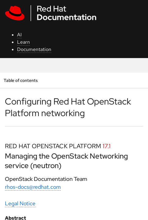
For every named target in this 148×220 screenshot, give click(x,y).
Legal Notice (20, 203)
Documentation (34, 49)
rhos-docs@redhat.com (33, 186)
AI (19, 34)
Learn (23, 42)
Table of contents (20, 80)
